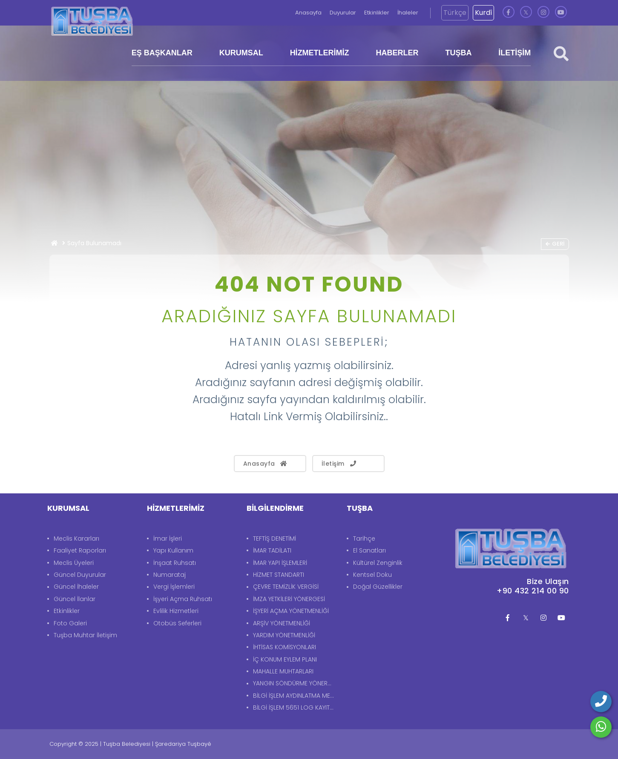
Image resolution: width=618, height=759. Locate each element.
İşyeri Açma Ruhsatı (182, 599)
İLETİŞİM (514, 53)
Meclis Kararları (76, 538)
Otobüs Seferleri (177, 623)
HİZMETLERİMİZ (319, 53)
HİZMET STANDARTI (278, 574)
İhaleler (407, 13)
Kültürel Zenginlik (377, 563)
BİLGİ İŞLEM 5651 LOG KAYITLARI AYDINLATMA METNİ (295, 707)
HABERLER (397, 53)
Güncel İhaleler (76, 586)
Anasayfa (309, 13)
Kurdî (483, 12)
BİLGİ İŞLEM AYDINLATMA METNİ (295, 695)
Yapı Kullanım (173, 550)
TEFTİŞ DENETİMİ (274, 538)
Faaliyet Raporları (80, 550)
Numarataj (169, 574)
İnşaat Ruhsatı (174, 563)
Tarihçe (364, 538)
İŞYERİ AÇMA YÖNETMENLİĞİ (291, 611)
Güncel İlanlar (74, 599)
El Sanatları (369, 550)
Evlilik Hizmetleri (175, 611)
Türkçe (454, 12)
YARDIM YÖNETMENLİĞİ (284, 635)
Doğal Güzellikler (377, 586)
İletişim (340, 463)
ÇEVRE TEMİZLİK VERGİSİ (286, 586)
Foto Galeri (70, 623)
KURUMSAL (241, 53)
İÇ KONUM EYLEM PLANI (285, 659)
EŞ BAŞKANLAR (162, 53)
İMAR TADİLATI (272, 550)
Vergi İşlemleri (174, 586)
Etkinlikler (377, 13)
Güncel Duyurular (80, 574)
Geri (555, 244)
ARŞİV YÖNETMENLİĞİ (281, 623)
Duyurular (343, 13)
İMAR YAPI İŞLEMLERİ (280, 563)
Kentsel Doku (372, 574)
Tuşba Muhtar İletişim (85, 635)
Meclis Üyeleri (74, 563)
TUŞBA (458, 53)
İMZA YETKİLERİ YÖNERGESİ (289, 599)
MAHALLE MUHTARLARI (283, 671)
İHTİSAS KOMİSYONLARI (284, 647)
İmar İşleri (167, 538)
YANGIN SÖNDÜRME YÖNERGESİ (295, 683)
